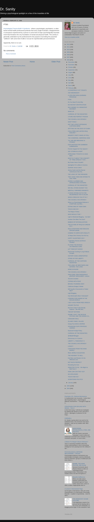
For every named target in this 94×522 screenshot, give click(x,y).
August (70, 72)
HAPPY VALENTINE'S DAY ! (76, 238)
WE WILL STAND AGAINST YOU (78, 188)
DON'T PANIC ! (72, 122)
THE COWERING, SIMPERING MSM (79, 138)
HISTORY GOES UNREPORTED (78, 256)
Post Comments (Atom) (18, 65)
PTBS (69, 99)
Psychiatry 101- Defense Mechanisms (76, 396)
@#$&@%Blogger (73, 336)
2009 (68, 52)
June (69, 77)
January (70, 382)
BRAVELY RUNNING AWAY (76, 284)
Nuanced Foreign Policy (75, 330)
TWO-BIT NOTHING (74, 312)
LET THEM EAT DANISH (75, 249)
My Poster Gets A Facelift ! (76, 162)
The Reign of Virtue (73, 211)
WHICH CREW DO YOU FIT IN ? (78, 197)
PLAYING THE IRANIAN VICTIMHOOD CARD (75, 245)
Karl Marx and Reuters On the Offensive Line (76, 358)
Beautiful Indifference (79, 477)
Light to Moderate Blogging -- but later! (79, 217)
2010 (68, 49)
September (71, 70)
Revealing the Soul (73, 365)
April (69, 83)
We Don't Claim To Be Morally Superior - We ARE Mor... (76, 308)
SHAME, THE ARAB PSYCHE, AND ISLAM (79, 464)
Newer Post (8, 62)
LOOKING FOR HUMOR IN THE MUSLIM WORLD (77, 299)
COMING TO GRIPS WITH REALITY (79, 233)
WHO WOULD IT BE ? (74, 214)
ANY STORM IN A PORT (75, 151)
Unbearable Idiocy (73, 318)
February (71, 88)
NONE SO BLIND (73, 269)
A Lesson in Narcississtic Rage (74, 489)
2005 (68, 386)
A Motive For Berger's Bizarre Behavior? (76, 442)
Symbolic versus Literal (75, 167)
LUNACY (70, 346)
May (69, 80)
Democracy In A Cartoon (75, 338)
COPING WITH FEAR (74, 281)
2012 (68, 44)
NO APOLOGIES (73, 374)
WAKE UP (71, 111)
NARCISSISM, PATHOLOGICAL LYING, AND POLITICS (81, 430)
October (70, 67)
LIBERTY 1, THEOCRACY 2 (76, 341)
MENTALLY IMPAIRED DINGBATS (78, 190)
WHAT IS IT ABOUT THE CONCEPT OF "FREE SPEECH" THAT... (78, 159)
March (70, 85)
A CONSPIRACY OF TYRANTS (77, 90)
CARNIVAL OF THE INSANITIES (77, 114)
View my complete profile (72, 37)
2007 (68, 57)
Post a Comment (11, 54)
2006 (68, 60)
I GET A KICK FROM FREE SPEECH (79, 302)
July (69, 75)
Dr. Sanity (7, 9)
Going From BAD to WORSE (76, 324)
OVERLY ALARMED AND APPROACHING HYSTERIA (77, 181)
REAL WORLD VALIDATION (76, 353)
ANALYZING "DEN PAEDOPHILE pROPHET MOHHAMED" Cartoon (78, 275)
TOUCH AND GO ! (73, 209)
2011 (68, 47)
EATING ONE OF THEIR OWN (77, 206)
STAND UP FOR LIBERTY (76, 258)
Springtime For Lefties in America (77, 165)
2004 (68, 388)
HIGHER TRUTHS (73, 305)
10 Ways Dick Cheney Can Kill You (78, 235)
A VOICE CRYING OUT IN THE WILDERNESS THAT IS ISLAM (78, 193)
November (71, 64)
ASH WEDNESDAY (74, 93)
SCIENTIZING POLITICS (75, 379)
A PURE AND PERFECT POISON (78, 116)
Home (32, 62)
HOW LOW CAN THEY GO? (76, 371)
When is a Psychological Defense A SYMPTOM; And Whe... (78, 203)
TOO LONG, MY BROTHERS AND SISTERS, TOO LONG (78, 266)
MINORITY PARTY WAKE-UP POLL (78, 135)
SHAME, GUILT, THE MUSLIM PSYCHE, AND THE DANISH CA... (79, 315)
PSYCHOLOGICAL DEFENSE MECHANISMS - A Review (74, 452)
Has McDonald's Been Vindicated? (78, 296)
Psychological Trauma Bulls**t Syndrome (17, 28)
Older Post (56, 62)
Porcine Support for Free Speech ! (78, 149)
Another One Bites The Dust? (76, 219)
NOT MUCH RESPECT (75, 362)
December (71, 62)
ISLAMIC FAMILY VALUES (76, 321)
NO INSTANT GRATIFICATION (77, 105)
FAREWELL (68, 418)
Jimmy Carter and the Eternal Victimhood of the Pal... (76, 170)
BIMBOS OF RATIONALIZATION (77, 222)
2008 (68, 54)
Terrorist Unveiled (73, 278)
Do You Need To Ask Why (75, 102)
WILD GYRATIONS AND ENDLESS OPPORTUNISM (78, 229)
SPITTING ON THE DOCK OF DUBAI (79, 128)
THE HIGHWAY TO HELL (75, 355)
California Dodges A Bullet (75, 286)
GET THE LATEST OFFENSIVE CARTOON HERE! (77, 125)
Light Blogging (72, 293)
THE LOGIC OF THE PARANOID (77, 174)
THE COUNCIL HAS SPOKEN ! (77, 119)
